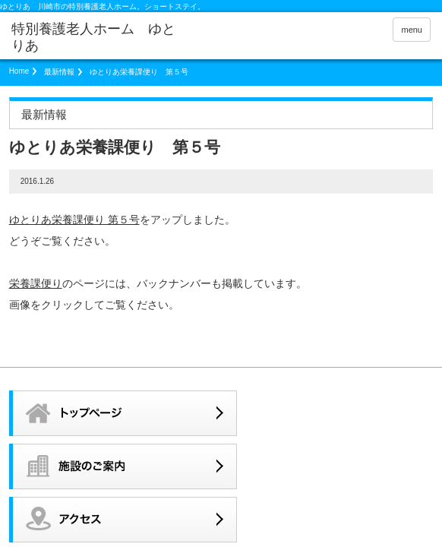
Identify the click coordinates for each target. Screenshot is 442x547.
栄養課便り (35, 283)
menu (411, 29)
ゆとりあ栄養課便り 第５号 (74, 219)
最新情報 (59, 72)
